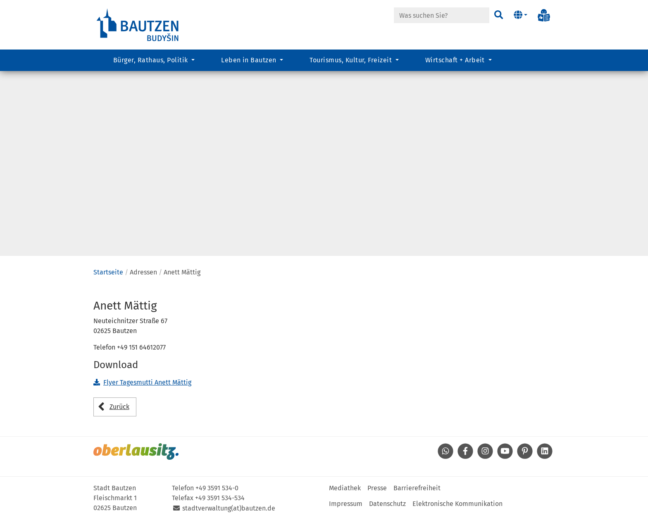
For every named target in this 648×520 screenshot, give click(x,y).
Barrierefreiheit (417, 488)
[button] (520, 15)
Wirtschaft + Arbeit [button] (456, 60)
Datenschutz (387, 504)
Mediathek (345, 488)
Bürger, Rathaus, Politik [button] (151, 60)
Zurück (119, 407)
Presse (377, 488)
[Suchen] (498, 15)
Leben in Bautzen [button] (249, 60)
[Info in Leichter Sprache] (543, 15)
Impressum (345, 504)
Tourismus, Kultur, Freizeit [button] (351, 60)
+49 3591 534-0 (216, 488)
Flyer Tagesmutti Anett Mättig (147, 382)
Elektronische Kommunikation (457, 504)
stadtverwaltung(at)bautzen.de (228, 508)
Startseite (108, 272)
